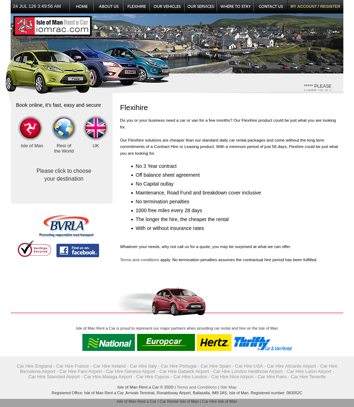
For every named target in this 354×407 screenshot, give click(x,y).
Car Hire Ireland (109, 366)
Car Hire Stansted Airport (54, 376)
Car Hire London (190, 376)
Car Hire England (34, 366)
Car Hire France (72, 366)
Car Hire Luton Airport (309, 371)
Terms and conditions (139, 259)
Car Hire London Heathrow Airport (248, 371)
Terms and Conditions (197, 387)
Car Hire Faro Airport (80, 371)
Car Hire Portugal (178, 366)
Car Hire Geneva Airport (131, 371)
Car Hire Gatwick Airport (184, 371)
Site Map (228, 387)
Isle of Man (32, 145)
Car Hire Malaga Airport (108, 376)
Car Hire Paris (272, 376)
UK (96, 145)
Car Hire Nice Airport (232, 376)
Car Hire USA (249, 366)
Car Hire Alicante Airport (291, 366)
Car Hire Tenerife (308, 376)
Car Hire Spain (216, 366)
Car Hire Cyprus (152, 376)
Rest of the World (63, 148)
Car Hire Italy (143, 366)
